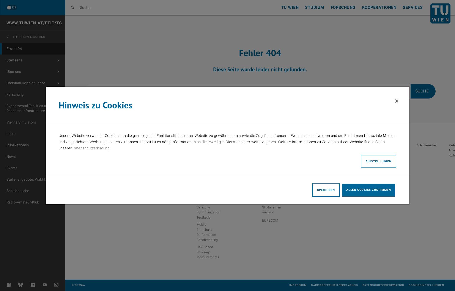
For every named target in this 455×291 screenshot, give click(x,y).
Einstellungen (378, 161)
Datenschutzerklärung (91, 148)
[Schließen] (396, 100)
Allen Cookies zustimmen (368, 189)
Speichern (326, 190)
